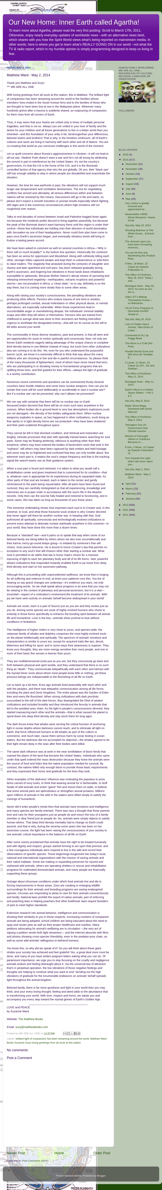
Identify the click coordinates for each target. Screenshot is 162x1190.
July (128, 188)
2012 (126, 509)
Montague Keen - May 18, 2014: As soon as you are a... (139, 288)
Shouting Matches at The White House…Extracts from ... (139, 233)
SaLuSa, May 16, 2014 (138, 319)
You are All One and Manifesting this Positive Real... (140, 255)
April (128, 483)
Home (59, 1153)
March (129, 488)
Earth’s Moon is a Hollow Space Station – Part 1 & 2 (139, 392)
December (132, 164)
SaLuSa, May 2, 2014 (137, 469)
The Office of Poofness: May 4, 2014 (138, 418)
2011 (126, 514)
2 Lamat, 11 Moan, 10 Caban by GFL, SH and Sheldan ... (139, 365)
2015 (126, 154)
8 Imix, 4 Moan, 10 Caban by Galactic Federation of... (139, 450)
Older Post (101, 1153)
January (130, 498)
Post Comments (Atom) (35, 1160)
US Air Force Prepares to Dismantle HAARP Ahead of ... (139, 311)
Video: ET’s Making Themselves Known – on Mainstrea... (138, 299)
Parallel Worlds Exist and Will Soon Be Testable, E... (139, 354)
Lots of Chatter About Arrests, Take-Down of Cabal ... (139, 327)
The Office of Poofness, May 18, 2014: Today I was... (139, 277)
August (130, 183)
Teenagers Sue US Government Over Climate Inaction (136, 427)
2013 (126, 504)
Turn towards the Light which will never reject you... (139, 461)
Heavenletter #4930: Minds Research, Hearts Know (140, 217)
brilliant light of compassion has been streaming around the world (52, 1038)
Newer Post (16, 1153)
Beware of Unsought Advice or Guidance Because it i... (137, 439)
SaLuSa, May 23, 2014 (138, 225)
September (132, 178)
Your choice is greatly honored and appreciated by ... (137, 206)
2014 (126, 159)
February (131, 493)
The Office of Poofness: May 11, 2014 (138, 375)
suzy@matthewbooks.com (31, 1027)
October (130, 173)
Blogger (101, 1175)
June (129, 193)
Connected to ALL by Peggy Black (137, 337)
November (132, 169)
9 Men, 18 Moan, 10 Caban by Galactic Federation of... (137, 266)
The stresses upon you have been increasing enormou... (138, 244)
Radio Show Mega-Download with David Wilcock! (138, 408)
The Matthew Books (30, 1019)
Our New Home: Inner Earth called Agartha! (73, 22)
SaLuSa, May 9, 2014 (137, 400)
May (128, 198)
